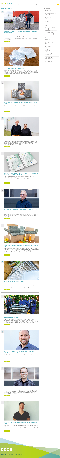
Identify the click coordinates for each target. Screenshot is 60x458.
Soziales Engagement (50, 20)
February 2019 (48, 51)
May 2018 (48, 55)
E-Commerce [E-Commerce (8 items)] (53, 27)
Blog (45, 4)
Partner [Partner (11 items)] (52, 32)
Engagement (48, 18)
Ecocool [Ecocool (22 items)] (46, 29)
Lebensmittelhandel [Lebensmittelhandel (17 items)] (49, 30)
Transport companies (50, 14)
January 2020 (48, 47)
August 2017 (48, 61)
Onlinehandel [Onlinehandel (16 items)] (47, 32)
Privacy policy (17, 454)
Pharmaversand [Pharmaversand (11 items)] (47, 33)
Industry (47, 10)
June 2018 (48, 54)
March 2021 (48, 43)
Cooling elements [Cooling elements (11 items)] (47, 27)
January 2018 (48, 57)
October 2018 (48, 53)
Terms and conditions (10, 454)
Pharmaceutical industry (50, 13)
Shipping (47, 17)
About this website (4, 454)
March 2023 (48, 39)
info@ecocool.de (4, 452)
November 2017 (49, 58)
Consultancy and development (26, 4)
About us (49, 4)
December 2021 (49, 42)
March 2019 (48, 50)
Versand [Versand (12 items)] (51, 33)
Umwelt (47, 21)
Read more (7, 41)
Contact (54, 4)
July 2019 (48, 49)
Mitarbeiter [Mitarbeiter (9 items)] (55, 30)
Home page (16, 4)
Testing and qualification (38, 4)
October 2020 (48, 46)
